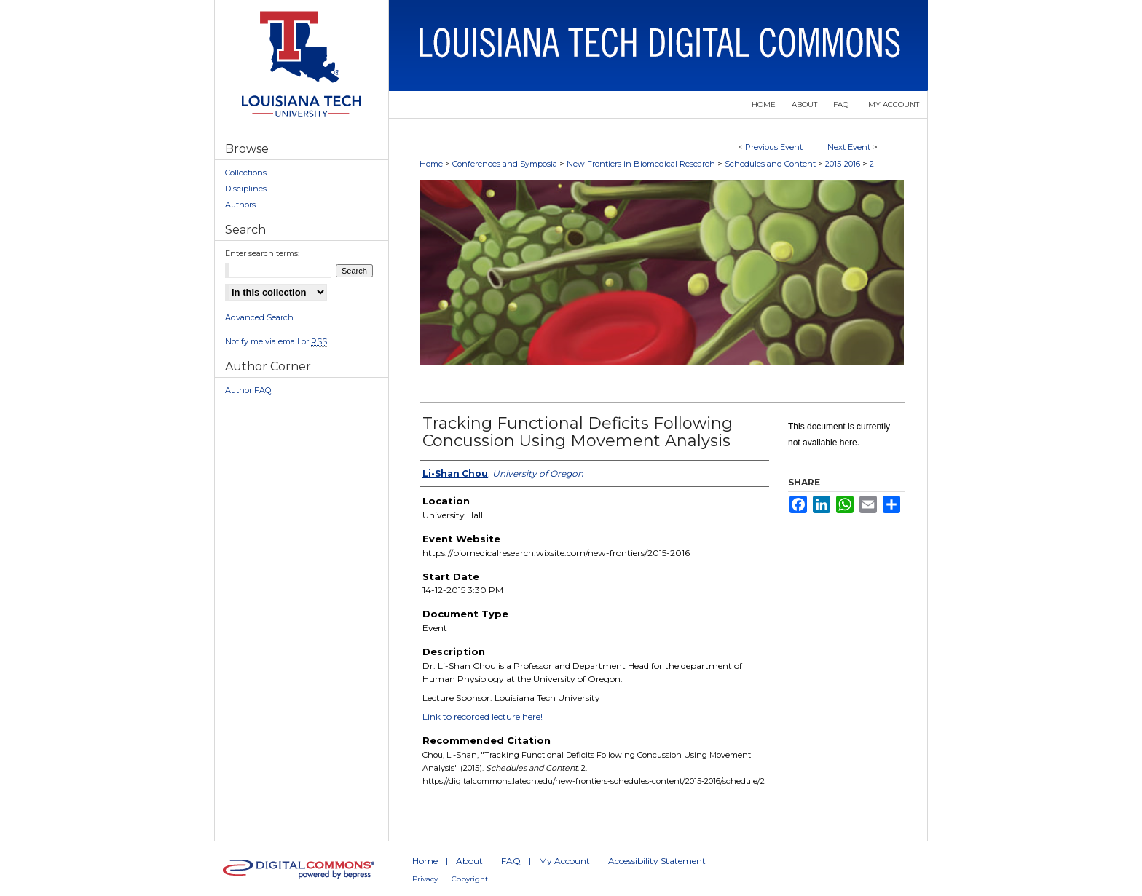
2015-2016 (843, 164)
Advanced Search (259, 317)
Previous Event (774, 147)
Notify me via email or (276, 341)
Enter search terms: (262, 253)
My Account (564, 860)
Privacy (425, 879)
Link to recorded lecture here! (482, 716)
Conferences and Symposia (505, 164)
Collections (246, 172)
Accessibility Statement (657, 860)
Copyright (470, 879)
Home (431, 164)
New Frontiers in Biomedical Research (642, 164)
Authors (240, 204)
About (469, 860)
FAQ (511, 860)
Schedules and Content (771, 164)
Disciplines (246, 188)
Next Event (848, 147)
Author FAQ (248, 390)
